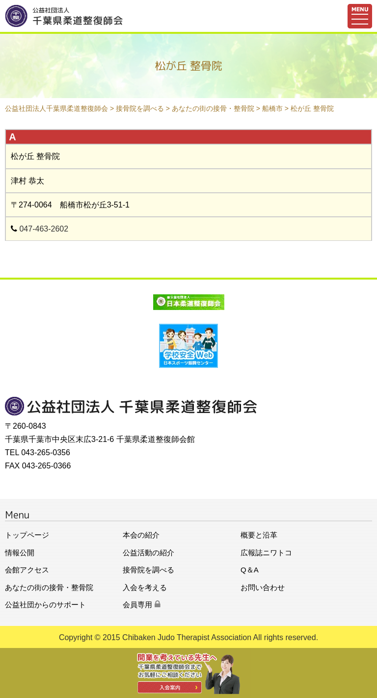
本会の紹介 (141, 535)
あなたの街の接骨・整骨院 (49, 587)
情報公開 (19, 552)
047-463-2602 (43, 229)
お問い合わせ (263, 587)
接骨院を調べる (148, 570)
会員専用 (142, 604)
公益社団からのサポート (45, 604)
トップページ (27, 535)
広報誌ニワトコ (266, 552)
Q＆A (250, 570)
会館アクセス (27, 570)
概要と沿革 (259, 535)
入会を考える (145, 587)
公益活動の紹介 (148, 552)
